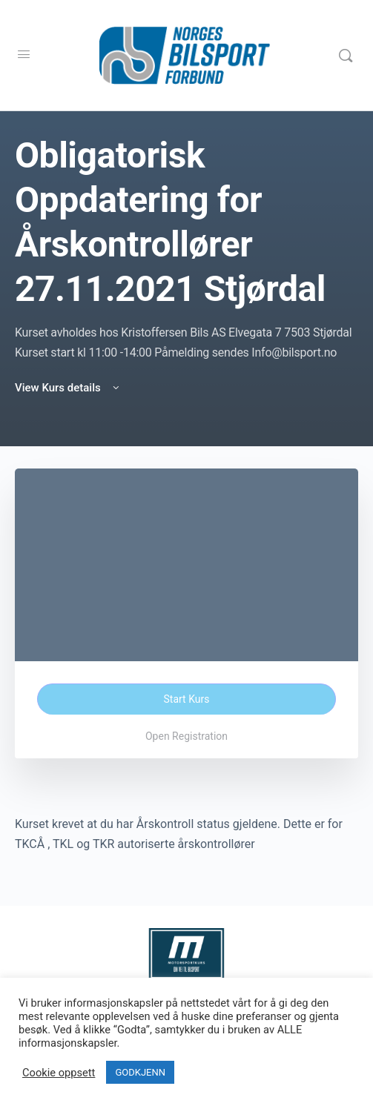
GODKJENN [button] (140, 1072)
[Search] (345, 55)
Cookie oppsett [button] (58, 1072)
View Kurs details (68, 387)
